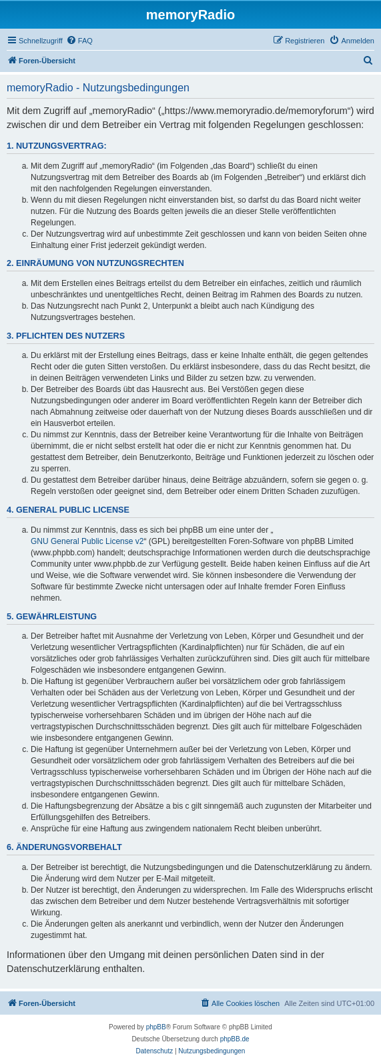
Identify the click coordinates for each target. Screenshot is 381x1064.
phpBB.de (235, 1039)
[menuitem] (79, 41)
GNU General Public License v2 (87, 541)
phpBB (156, 1027)
